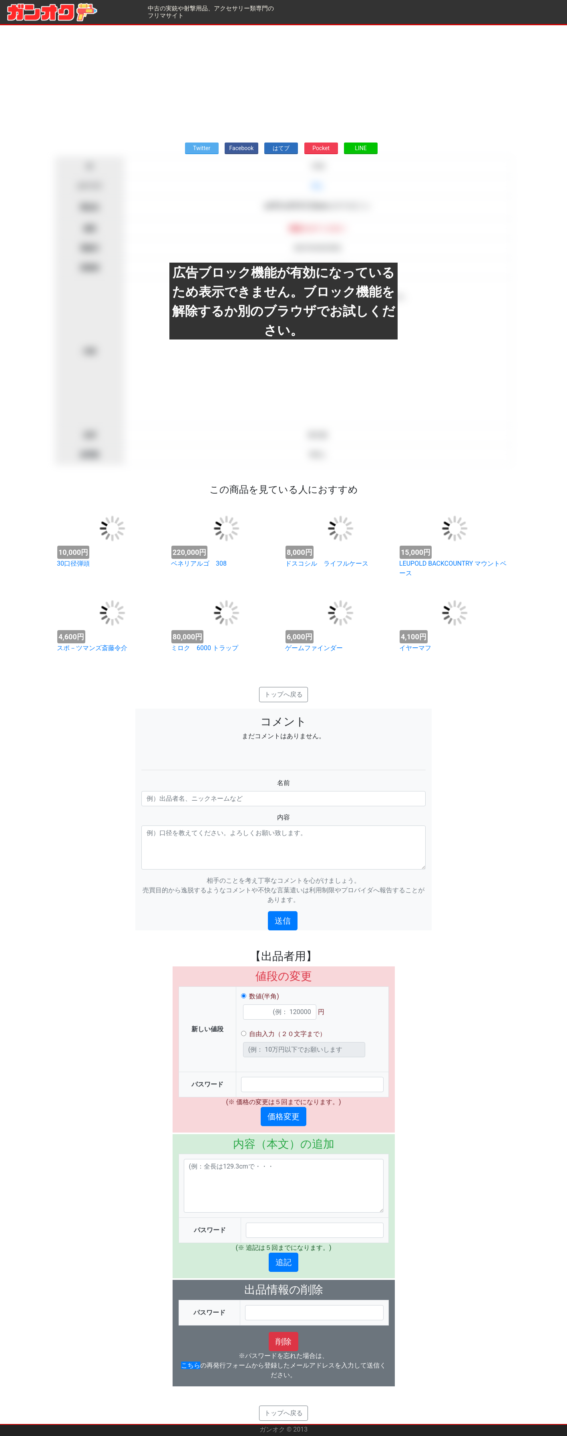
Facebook (241, 148)
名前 (283, 783)
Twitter (201, 148)
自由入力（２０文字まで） (287, 1034)
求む (317, 186)
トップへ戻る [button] (283, 694)
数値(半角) (264, 996)
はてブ (281, 148)
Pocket (321, 148)
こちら (190, 1365)
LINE (360, 148)
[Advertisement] (283, 81)
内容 (283, 817)
